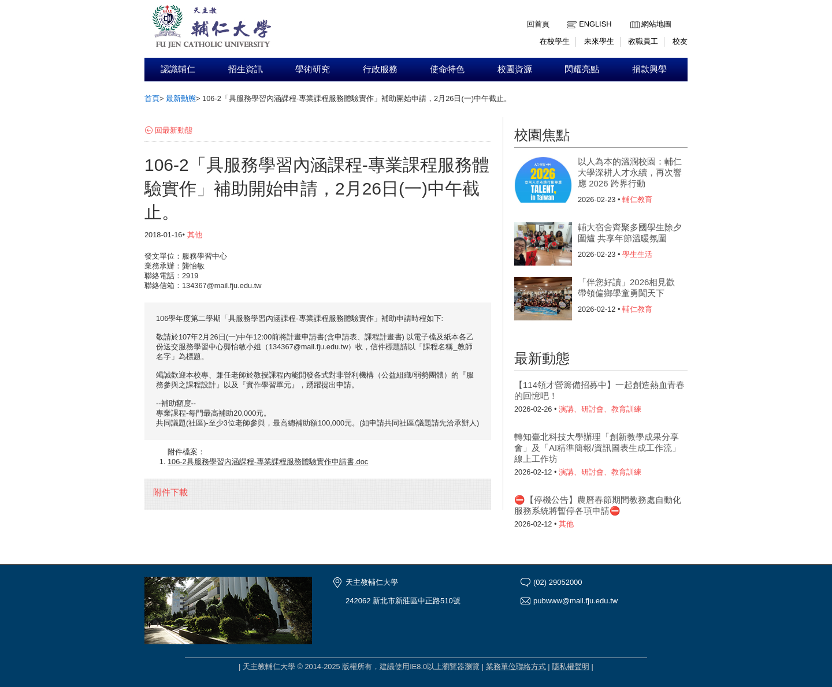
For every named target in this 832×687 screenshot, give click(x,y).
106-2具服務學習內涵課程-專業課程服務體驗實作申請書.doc (268, 461)
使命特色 (447, 69)
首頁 (151, 98)
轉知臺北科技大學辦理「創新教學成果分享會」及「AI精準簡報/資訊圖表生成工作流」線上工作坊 (597, 448)
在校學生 (555, 41)
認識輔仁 (178, 69)
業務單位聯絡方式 (516, 666)
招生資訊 (245, 69)
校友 (680, 41)
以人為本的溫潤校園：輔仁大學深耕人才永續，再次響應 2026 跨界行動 (630, 172)
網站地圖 (656, 24)
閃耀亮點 (581, 69)
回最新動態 (173, 130)
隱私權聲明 (570, 666)
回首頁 (538, 24)
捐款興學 (649, 69)
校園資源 (514, 69)
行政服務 (380, 69)
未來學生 (599, 41)
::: (633, 15)
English (595, 24)
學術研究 (312, 69)
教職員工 (643, 41)
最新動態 (181, 98)
